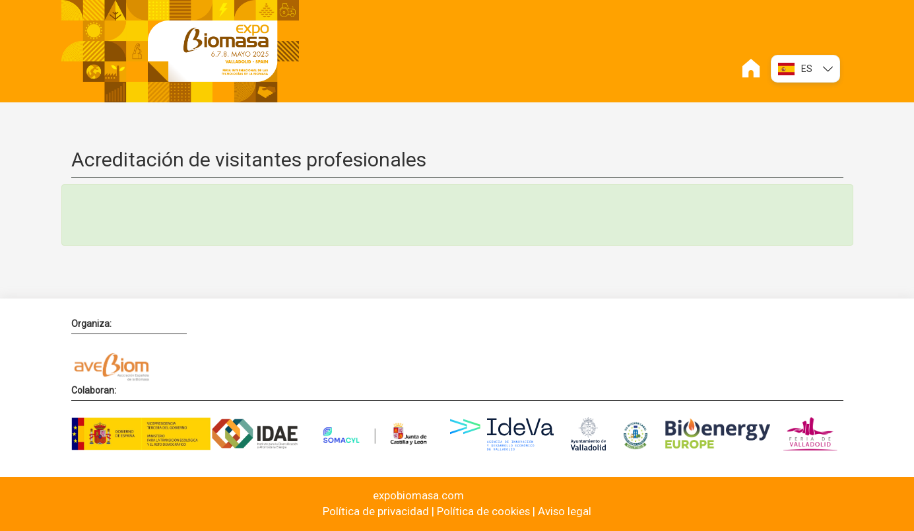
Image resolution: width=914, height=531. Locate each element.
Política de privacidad (376, 511)
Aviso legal (564, 511)
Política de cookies (483, 511)
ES (805, 69)
